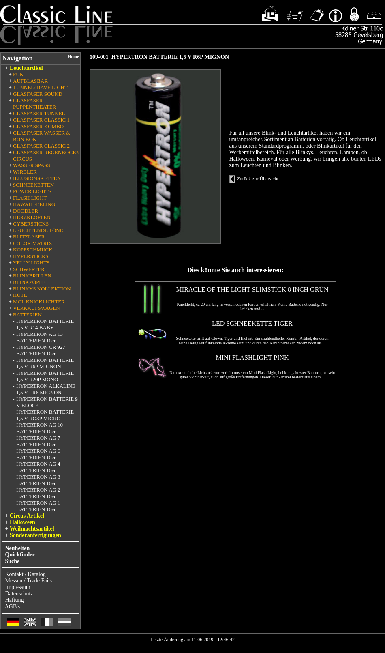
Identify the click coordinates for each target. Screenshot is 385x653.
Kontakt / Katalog (25, 574)
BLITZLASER (29, 237)
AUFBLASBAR (30, 81)
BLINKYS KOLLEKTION (42, 289)
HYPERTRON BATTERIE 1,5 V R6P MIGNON (45, 363)
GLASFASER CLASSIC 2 (41, 146)
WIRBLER (25, 172)
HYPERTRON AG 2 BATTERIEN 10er (38, 493)
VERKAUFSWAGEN (36, 308)
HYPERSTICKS (30, 256)
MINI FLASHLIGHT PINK (252, 357)
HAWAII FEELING (34, 204)
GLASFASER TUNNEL (39, 113)
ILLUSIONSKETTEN (37, 178)
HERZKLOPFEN (31, 217)
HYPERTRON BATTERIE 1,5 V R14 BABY (45, 324)
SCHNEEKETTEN (33, 185)
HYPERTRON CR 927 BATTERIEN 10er (40, 350)
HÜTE (20, 295)
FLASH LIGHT (30, 198)
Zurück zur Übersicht (258, 179)
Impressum (17, 587)
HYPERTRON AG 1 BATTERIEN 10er (38, 506)
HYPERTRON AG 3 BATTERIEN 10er (38, 480)
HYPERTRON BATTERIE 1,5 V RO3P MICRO (45, 415)
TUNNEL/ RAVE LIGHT (40, 87)
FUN (18, 74)
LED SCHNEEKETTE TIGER (252, 323)
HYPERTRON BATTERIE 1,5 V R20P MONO (45, 376)
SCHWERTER (29, 269)
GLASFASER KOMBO (38, 126)
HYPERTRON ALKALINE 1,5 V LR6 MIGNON (45, 389)
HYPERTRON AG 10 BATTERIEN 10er (39, 428)
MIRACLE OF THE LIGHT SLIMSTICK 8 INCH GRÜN (252, 289)
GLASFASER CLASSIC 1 (41, 120)
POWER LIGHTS (32, 191)
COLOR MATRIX (32, 243)
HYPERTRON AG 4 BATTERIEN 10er (38, 467)
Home (73, 56)
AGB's (12, 607)
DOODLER (25, 211)
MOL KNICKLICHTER (39, 302)
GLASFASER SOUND (37, 94)
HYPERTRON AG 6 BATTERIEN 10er (38, 454)
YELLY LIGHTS (31, 263)
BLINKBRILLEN (32, 276)
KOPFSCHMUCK (33, 250)
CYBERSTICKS (31, 224)
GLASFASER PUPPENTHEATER (34, 103)
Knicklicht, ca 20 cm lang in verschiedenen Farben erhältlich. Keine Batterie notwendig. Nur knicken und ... (252, 306)
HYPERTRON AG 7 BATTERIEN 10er (38, 441)
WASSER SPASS (31, 165)
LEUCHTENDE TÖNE (38, 230)
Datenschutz (19, 594)
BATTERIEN (27, 314)
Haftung (14, 600)
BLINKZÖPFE (29, 282)
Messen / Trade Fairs (29, 581)
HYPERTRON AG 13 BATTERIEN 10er (39, 337)
